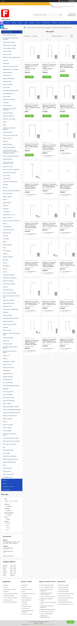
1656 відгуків (63, 1)
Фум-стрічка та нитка (8, 397)
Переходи (5, 259)
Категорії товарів (7, 32)
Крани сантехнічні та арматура (11, 169)
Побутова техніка (7, 193)
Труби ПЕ (5, 287)
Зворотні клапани (7, 418)
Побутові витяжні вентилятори (66, 593)
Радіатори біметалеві (8, 303)
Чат (70, 622)
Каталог (14, 22)
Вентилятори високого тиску (66, 604)
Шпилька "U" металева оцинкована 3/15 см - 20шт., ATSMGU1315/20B (49, 341)
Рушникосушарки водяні (9, 462)
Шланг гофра (6, 453)
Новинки (31, 22)
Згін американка (7, 226)
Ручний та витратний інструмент (11, 190)
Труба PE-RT (6, 355)
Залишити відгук (71, 15)
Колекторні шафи (7, 343)
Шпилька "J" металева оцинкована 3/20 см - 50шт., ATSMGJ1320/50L (49, 303)
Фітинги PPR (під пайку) (9, 284)
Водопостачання (7, 217)
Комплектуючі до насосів (28, 593)
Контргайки (6, 238)
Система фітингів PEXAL (9, 48)
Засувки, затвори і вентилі (10, 415)
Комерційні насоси (8, 477)
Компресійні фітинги (8, 290)
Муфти (4, 241)
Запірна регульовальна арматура (9, 128)
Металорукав (6, 370)
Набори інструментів (8, 116)
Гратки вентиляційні (64, 585)
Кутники (5, 262)
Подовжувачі (6, 265)
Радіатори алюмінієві (8, 300)
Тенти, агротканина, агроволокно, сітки (8, 162)
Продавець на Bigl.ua (38, 623)
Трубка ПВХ (6, 340)
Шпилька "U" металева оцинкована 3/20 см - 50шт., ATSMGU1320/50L (67, 66)
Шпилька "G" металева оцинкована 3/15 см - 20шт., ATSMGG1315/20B (67, 145)
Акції (26, 22)
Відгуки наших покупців (10, 589)
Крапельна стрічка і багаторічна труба (11, 334)
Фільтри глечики (7, 364)
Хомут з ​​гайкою (7, 403)
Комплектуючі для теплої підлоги (9, 351)
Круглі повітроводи (63, 591)
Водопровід (6, 63)
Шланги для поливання (9, 147)
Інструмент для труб (27, 614)
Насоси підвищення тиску (46, 587)
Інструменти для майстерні (10, 181)
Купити (30, 77)
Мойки (4, 125)
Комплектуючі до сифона (9, 324)
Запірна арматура (7, 72)
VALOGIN (5, 141)
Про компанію (46, 22)
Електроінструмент (8, 113)
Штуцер (5, 271)
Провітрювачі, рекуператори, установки (10, 38)
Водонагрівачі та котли (9, 214)
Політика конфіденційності (49, 624)
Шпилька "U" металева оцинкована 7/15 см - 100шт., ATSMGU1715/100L (32, 106)
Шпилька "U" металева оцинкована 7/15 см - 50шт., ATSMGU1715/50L (49, 106)
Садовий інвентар (7, 159)
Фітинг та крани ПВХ (8, 474)
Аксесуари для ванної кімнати (11, 90)
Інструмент (6, 208)
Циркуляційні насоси (8, 93)
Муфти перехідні (7, 244)
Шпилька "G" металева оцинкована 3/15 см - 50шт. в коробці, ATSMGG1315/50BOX (32, 186)
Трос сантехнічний (8, 382)
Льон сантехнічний (8, 394)
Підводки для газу (7, 373)
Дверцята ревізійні (63, 587)
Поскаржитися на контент (35, 624)
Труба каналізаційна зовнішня (11, 406)
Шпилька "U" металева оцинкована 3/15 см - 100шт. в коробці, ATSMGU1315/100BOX (32, 342)
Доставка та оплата (64, 22)
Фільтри (5, 421)
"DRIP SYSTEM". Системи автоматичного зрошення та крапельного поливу (10, 152)
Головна (7, 22)
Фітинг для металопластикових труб (11, 296)
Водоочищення (7, 202)
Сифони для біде (7, 315)
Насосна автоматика (27, 589)
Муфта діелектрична (8, 367)
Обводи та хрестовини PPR (10, 66)
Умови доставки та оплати (10, 593)
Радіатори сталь (7, 306)
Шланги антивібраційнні (46, 613)
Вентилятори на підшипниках (66, 597)
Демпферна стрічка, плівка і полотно (10, 347)
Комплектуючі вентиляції (9, 45)
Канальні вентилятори (64, 595)
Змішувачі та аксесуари (9, 119)
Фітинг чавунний (7, 430)
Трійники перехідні (7, 256)
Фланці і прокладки (8, 424)
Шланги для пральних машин (10, 318)
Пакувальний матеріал (9, 78)
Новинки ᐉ (25, 585)
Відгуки (20, 22)
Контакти (54, 22)
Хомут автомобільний (9, 400)
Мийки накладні (7, 330)
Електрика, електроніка (9, 99)
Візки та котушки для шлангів (10, 156)
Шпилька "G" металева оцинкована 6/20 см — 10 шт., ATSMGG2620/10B (49, 185)
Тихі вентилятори (63, 600)
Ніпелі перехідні (7, 250)
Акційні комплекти (7, 144)
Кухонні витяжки (7, 51)
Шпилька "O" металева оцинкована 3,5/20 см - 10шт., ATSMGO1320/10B (67, 303)
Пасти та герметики (8, 391)
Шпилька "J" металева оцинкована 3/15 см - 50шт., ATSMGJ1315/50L (31, 264)
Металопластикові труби (9, 293)
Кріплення (5, 184)
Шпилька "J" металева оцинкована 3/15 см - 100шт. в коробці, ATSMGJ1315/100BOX (31, 225)
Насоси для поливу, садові (46, 585)
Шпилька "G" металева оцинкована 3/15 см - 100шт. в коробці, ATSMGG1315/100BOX (49, 147)
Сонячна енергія (7, 105)
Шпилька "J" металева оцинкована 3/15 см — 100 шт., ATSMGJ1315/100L (49, 225)
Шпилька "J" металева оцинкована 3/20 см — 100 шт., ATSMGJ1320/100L (67, 264)
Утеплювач (6, 102)
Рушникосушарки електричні (10, 459)
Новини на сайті (8, 600)
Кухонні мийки (6, 96)
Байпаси (5, 358)
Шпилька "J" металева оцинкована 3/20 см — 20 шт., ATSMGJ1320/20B (32, 303)
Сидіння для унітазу (8, 321)
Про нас (5, 480)
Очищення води (7, 81)
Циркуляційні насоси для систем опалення (46, 593)
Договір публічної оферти (10, 602)
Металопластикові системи (10, 135)
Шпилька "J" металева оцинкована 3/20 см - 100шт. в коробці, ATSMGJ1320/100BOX (49, 264)
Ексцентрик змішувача (9, 275)
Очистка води (25, 608)
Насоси (5, 122)
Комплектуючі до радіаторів (10, 309)
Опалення (5, 60)
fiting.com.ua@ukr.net (8, 556)
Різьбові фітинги (7, 75)
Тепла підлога (6, 178)
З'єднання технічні (7, 166)
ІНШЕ (4, 465)
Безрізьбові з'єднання (8, 229)
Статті (38, 22)
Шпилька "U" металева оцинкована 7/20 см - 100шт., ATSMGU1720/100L (67, 106)
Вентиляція (25, 604)
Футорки (5, 269)
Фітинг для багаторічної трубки (11, 441)
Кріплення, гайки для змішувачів (60, 27)
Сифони (5, 199)
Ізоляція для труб (7, 379)
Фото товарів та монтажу (10, 597)
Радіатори (5, 205)
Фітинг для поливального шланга (9, 434)
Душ (4, 447)
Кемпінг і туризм (7, 196)
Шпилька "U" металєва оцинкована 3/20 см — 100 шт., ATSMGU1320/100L (49, 66)
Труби (23, 591)
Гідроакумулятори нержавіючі (48, 609)
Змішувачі (24, 595)
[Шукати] (60, 14)
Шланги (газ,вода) (7, 84)
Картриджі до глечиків (9, 361)
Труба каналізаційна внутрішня (11, 385)
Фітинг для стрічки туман (9, 444)
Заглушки (5, 235)
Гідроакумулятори (26, 600)
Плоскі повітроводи (64, 589)
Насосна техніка (7, 54)
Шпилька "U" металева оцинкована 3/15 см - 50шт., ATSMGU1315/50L (67, 341)
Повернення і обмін (9, 595)
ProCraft (5, 187)
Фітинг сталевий (7, 427)
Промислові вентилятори (9, 35)
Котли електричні (7, 468)
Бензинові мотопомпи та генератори (9, 109)
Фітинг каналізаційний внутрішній (11, 409)
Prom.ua (46, 621)
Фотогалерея (6, 489)
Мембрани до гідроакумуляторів (45, 616)
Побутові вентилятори (9, 42)
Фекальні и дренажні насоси (47, 596)
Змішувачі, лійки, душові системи (11, 57)
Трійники (5, 253)
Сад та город (6, 87)
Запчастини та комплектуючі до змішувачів (39, 27)
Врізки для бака (7, 232)
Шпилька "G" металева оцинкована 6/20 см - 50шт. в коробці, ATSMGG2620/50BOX (67, 186)
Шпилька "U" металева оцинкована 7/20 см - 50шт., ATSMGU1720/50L (32, 145)
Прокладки (5, 388)
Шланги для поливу (8, 337)
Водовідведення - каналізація (10, 69)
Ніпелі (4, 247)
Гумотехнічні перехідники (9, 456)
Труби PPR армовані (8, 281)
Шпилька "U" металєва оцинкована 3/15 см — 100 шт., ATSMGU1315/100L (32, 66)
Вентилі (5, 223)
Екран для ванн (7, 471)
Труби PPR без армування (10, 278)
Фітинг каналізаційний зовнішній (11, 412)
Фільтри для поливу (8, 450)
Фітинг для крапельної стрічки (11, 438)
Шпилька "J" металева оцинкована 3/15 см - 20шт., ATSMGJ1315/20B (66, 225)
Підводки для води (8, 376)
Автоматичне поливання (9, 172)
